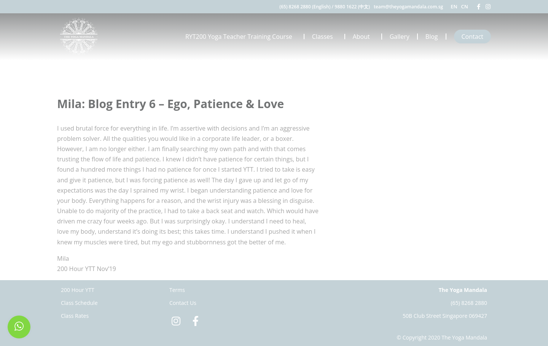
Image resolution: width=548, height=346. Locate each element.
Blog (431, 36)
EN (454, 6)
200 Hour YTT (77, 289)
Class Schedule (79, 302)
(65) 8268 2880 (469, 302)
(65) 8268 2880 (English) (304, 6)
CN (464, 6)
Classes (324, 36)
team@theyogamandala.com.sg (408, 6)
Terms (177, 289)
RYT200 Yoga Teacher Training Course (240, 36)
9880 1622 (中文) (352, 6)
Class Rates (75, 315)
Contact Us (182, 302)
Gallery (399, 36)
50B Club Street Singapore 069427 (445, 315)
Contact (472, 36)
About (363, 36)
